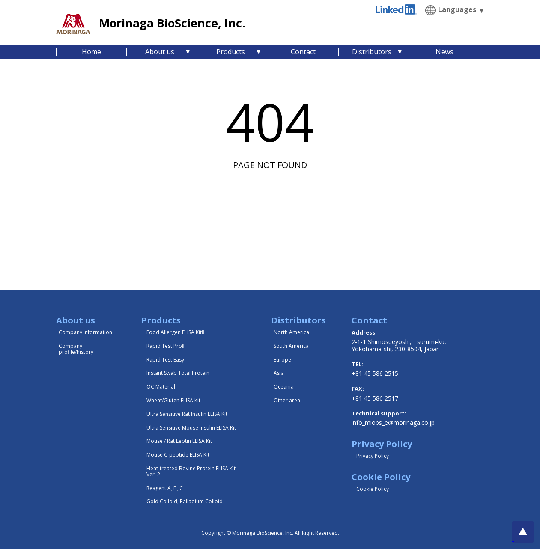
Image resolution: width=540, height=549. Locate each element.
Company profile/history (76, 349)
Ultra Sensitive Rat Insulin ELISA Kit (186, 414)
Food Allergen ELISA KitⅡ (175, 332)
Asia (279, 373)
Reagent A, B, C (164, 488)
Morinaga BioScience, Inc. (172, 23)
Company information (85, 332)
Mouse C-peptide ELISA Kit (177, 454)
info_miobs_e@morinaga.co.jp (393, 422)
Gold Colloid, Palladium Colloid (184, 501)
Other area (287, 400)
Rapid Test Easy (165, 359)
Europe (282, 359)
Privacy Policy (372, 456)
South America (291, 346)
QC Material (160, 386)
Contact (303, 51)
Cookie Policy (372, 489)
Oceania (284, 386)
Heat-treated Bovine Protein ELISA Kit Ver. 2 (191, 471)
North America (291, 332)
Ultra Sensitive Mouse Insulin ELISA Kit (191, 427)
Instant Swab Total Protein (177, 373)
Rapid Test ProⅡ (165, 346)
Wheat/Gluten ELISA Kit (173, 400)
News (444, 51)
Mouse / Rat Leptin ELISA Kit (179, 441)
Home (91, 51)
